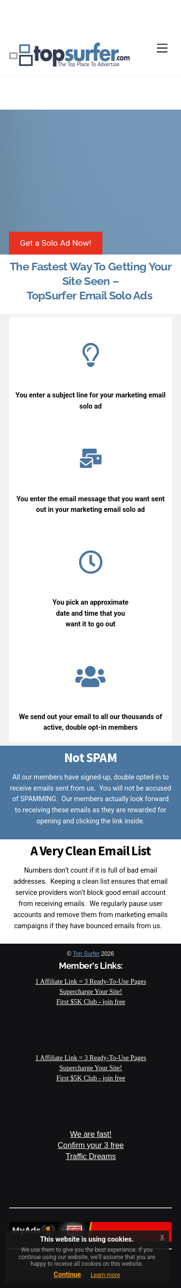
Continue (67, 1274)
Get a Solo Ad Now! (55, 243)
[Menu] (162, 48)
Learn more (105, 1275)
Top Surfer (86, 953)
